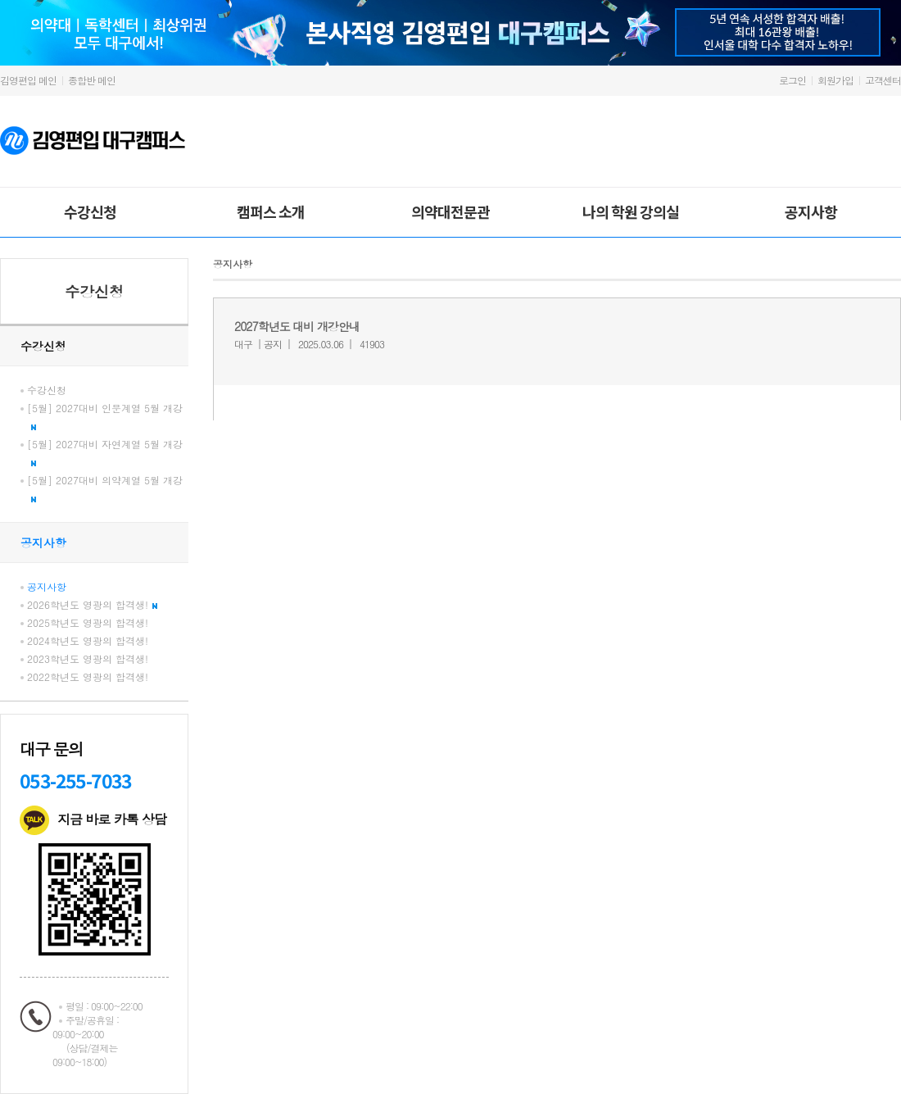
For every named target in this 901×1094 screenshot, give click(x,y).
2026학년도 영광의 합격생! (92, 604)
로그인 (792, 80)
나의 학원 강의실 (630, 211)
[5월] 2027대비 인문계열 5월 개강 (105, 415)
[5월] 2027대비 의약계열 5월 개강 (105, 487)
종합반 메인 (91, 80)
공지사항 (811, 211)
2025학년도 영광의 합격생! (87, 622)
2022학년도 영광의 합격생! (87, 676)
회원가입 (835, 80)
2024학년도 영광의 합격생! (87, 640)
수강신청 (90, 211)
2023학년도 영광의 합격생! (87, 658)
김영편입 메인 (28, 80)
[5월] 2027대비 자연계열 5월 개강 (105, 451)
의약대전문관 (450, 211)
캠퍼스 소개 (271, 211)
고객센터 (883, 80)
